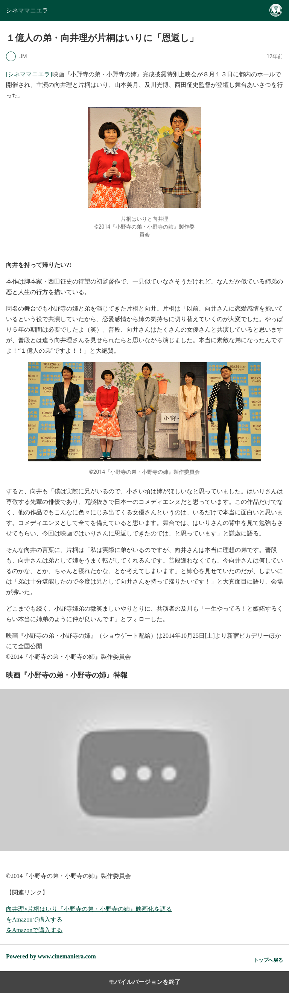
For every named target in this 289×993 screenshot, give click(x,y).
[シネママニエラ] (29, 74)
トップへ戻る (268, 960)
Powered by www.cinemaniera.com (51, 956)
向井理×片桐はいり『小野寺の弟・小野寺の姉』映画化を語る (89, 909)
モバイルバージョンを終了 (144, 981)
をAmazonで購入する (34, 919)
